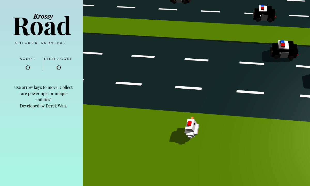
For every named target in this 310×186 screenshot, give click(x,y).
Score (28, 59)
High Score (58, 59)
